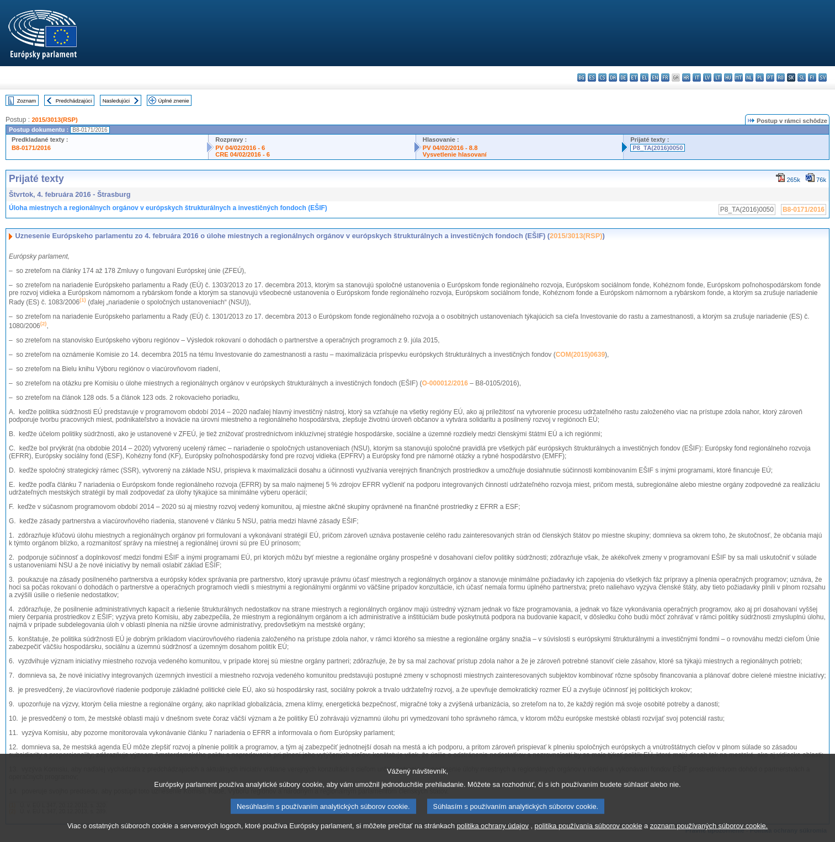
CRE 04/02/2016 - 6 (242, 154)
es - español (592, 77)
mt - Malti (739, 77)
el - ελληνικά (644, 77)
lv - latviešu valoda (707, 77)
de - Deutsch (623, 77)
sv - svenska (822, 77)
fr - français (665, 77)
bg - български (581, 77)
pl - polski (760, 77)
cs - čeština (602, 77)
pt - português (770, 77)
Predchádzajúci (74, 101)
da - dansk (613, 77)
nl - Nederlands (749, 77)
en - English (655, 77)
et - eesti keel (634, 77)
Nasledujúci (116, 101)
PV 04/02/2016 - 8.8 (450, 147)
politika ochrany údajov (493, 832)
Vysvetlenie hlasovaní (455, 154)
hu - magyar (728, 77)
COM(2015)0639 (580, 354)
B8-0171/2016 (31, 147)
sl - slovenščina (801, 77)
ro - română (781, 77)
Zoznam (26, 101)
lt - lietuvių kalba (718, 77)
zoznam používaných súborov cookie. (709, 832)
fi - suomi (812, 77)
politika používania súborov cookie (588, 832)
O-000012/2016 (445, 383)
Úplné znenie (173, 101)
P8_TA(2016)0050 (657, 147)
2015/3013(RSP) (54, 119)
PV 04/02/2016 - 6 (240, 147)
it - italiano (697, 77)
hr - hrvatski (686, 77)
